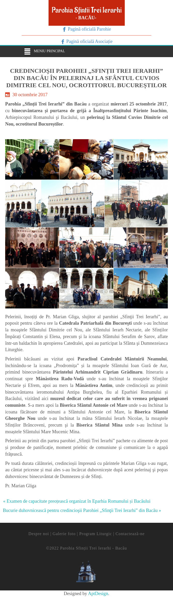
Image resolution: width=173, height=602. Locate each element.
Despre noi (38, 534)
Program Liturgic (95, 534)
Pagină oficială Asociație (88, 41)
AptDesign (98, 593)
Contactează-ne (130, 534)
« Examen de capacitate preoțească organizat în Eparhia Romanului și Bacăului (76, 501)
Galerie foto (64, 534)
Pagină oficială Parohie (89, 29)
